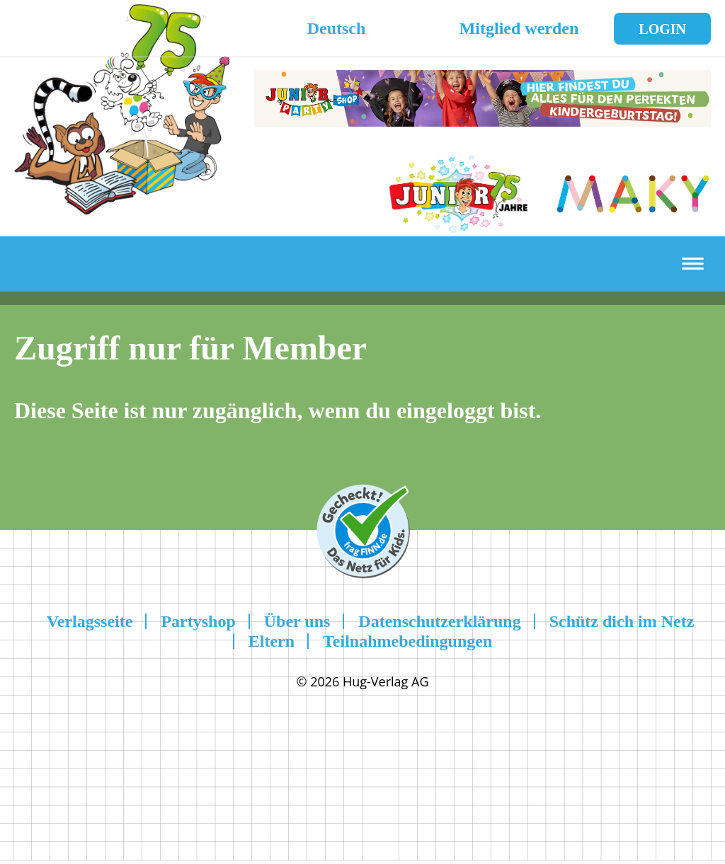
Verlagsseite (90, 621)
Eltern (272, 641)
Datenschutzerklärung (439, 621)
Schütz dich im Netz (622, 621)
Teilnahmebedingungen (407, 641)
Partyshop (198, 621)
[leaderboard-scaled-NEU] (482, 118)
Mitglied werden (519, 28)
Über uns (297, 621)
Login (662, 29)
